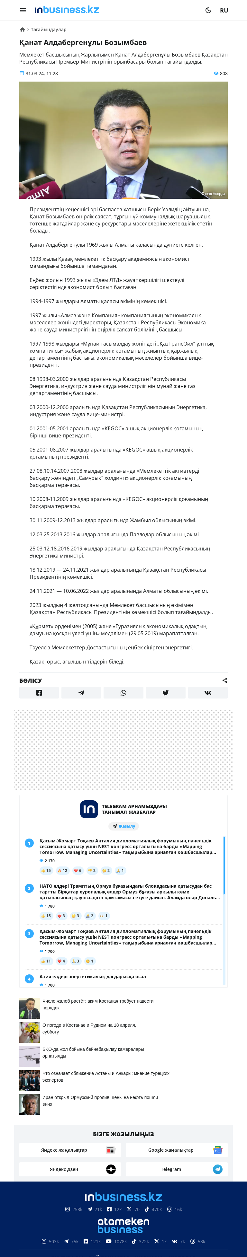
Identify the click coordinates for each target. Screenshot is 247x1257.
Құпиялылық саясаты (123, 1242)
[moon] (208, 10)
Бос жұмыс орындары (104, 1139)
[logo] (116, 10)
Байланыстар (109, 1129)
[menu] (23, 10)
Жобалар (182, 1129)
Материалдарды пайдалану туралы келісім (123, 1210)
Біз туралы (67, 1129)
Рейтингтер (160, 1139)
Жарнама (149, 1129)
